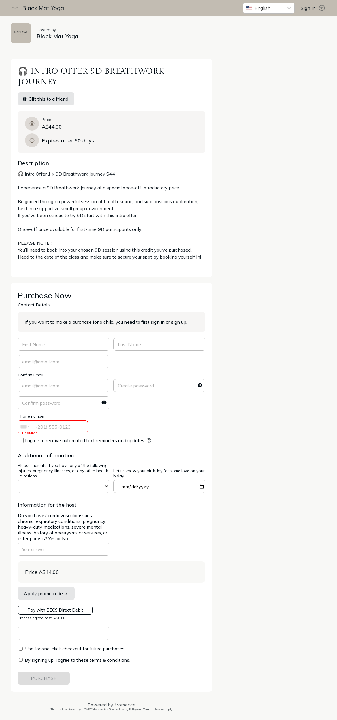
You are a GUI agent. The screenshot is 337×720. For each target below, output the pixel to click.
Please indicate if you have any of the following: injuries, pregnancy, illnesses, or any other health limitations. (64, 470)
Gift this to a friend (46, 99)
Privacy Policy (128, 709)
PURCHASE (45, 678)
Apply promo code (47, 593)
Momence (125, 705)
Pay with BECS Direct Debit (56, 610)
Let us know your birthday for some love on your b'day (160, 473)
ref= (64, 486)
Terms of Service (154, 709)
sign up (179, 322)
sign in (159, 322)
